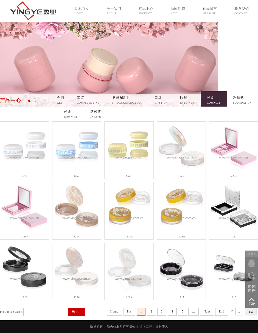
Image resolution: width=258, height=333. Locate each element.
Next (207, 311)
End (221, 311)
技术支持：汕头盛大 (154, 326)
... (193, 311)
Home (114, 311)
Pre (129, 311)
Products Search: (11, 311)
